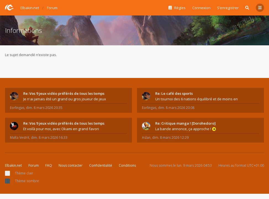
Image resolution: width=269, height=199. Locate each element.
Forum (33, 165)
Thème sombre (27, 181)
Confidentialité (100, 165)
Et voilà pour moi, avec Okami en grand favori (61, 128)
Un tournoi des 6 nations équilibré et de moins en (196, 98)
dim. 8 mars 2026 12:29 (170, 137)
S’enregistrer (228, 7)
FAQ (48, 165)
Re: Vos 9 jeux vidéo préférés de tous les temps (63, 93)
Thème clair (24, 173)
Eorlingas (17, 107)
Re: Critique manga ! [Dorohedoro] (185, 123)
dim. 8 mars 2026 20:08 (176, 107)
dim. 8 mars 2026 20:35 (44, 107)
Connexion (201, 7)
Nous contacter (71, 165)
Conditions (127, 165)
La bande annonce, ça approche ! (185, 128)
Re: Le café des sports (174, 93)
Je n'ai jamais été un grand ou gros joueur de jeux (64, 98)
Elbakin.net (13, 165)
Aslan (146, 137)
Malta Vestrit (19, 137)
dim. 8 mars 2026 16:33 (49, 137)
